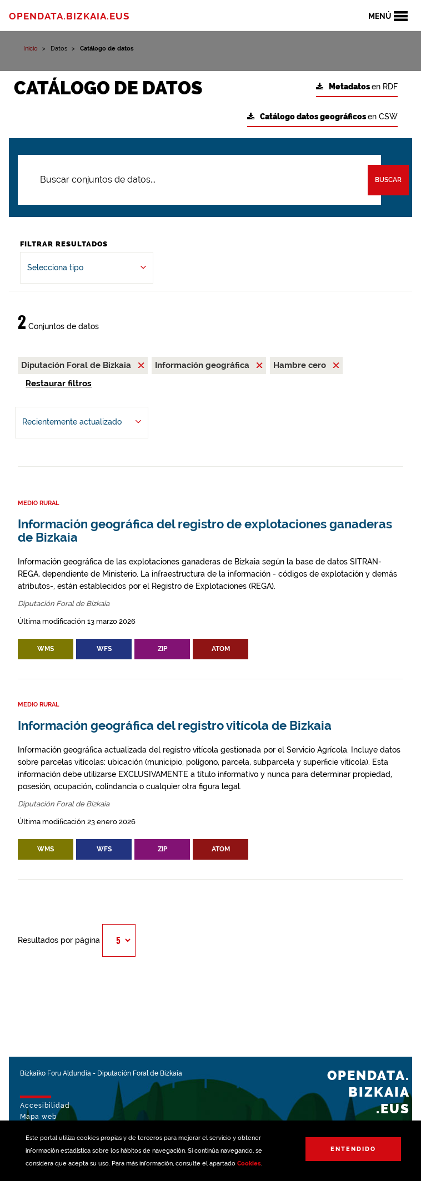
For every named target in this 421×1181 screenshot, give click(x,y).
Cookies (249, 1163)
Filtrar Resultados (64, 244)
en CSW (322, 117)
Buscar (388, 180)
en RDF (357, 87)
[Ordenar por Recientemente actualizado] (81, 422)
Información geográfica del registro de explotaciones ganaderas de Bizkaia (205, 530)
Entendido (353, 1149)
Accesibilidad (45, 1105)
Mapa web (38, 1117)
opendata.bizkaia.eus (69, 16)
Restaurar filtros (59, 383)
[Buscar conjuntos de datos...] (199, 180)
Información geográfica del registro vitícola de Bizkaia (175, 726)
